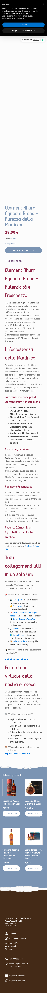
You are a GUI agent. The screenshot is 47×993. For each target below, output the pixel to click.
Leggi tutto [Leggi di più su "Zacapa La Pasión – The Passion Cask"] (11, 813)
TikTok (16, 628)
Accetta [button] (23, 25)
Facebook (17, 606)
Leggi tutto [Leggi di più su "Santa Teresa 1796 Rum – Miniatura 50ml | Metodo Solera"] (33, 868)
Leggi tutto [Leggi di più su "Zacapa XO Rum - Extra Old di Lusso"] (33, 813)
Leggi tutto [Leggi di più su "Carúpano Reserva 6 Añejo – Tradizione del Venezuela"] (11, 868)
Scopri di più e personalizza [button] (23, 31)
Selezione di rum (20, 641)
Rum (14, 238)
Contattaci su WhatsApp (24, 619)
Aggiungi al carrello (23, 250)
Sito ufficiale (19, 635)
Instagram (17, 600)
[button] (44, 4)
